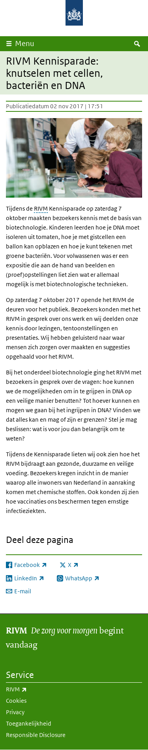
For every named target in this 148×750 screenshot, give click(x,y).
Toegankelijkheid (28, 723)
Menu (24, 43)
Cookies (16, 700)
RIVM (41, 208)
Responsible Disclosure (36, 735)
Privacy (15, 712)
